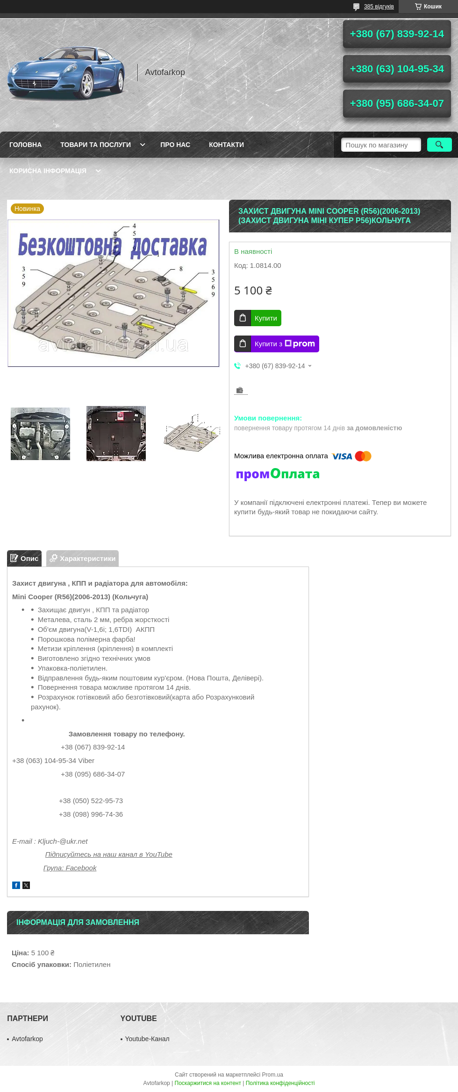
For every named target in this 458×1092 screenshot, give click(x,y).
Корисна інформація (47, 171)
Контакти (226, 144)
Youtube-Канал (147, 1039)
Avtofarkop (27, 1039)
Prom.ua (272, 1074)
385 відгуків (379, 6)
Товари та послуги (95, 144)
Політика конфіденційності (280, 1083)
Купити (266, 318)
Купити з (285, 344)
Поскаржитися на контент (208, 1083)
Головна (25, 144)
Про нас (175, 144)
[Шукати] (439, 145)
